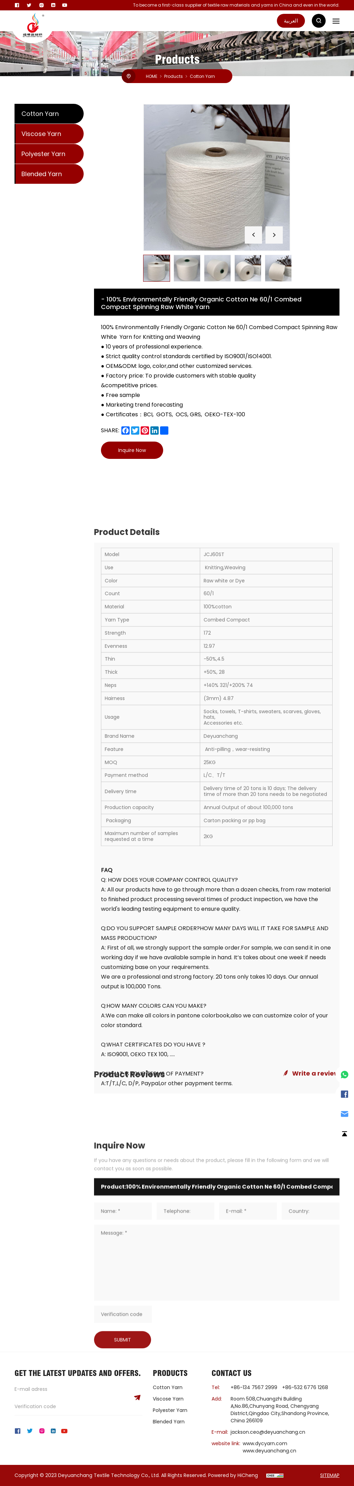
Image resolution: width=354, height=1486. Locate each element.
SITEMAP (329, 1475)
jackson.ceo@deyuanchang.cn (268, 1432)
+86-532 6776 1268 (305, 1387)
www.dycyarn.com (265, 1443)
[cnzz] (274, 1475)
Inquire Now (132, 450)
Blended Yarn (41, 174)
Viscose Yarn (41, 133)
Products (173, 76)
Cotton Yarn (202, 76)
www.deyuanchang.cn (269, 1450)
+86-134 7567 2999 (254, 1387)
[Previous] (253, 235)
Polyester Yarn (43, 153)
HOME (151, 76)
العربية (291, 20)
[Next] (274, 235)
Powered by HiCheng (233, 1475)
